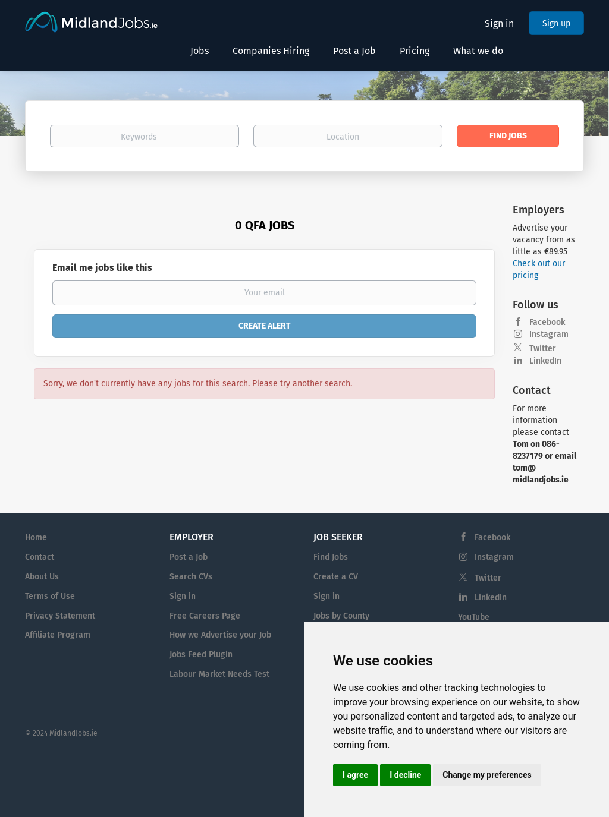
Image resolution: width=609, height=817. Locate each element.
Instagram (549, 334)
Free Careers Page (204, 616)
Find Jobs (508, 136)
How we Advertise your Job (220, 635)
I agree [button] (355, 775)
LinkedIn (545, 361)
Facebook (547, 322)
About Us (42, 577)
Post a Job (188, 557)
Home (36, 537)
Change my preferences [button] (486, 775)
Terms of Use (50, 596)
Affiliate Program (57, 635)
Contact (39, 557)
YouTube (473, 617)
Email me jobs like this (102, 267)
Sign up (556, 23)
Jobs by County (341, 616)
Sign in (499, 23)
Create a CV (335, 577)
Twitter (542, 348)
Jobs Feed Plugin (201, 654)
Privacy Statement (60, 616)
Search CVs (190, 577)
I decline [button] (405, 775)
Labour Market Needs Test (219, 674)
